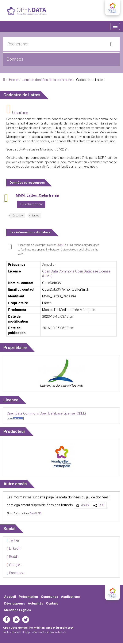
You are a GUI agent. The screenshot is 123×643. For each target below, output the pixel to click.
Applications (70, 597)
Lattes (35, 215)
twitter (25, 619)
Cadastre (18, 215)
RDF (101, 505)
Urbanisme (20, 113)
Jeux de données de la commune (47, 80)
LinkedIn (14, 548)
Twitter (13, 540)
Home (13, 80)
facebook (6, 619)
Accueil (10, 597)
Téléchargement (31, 204)
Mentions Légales (17, 610)
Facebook (15, 573)
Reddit (13, 557)
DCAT (60, 244)
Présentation (28, 597)
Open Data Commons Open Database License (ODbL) (46, 413)
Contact (52, 603)
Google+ (14, 565)
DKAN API (35, 513)
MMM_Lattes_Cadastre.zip (37, 195)
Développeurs (14, 603)
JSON (85, 505)
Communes (49, 597)
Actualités (35, 603)
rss (16, 619)
